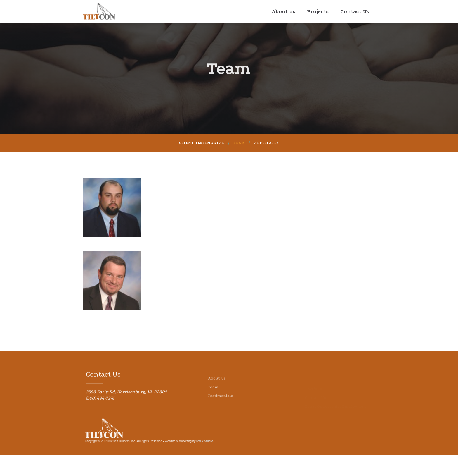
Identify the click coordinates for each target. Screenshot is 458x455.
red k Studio (201, 441)
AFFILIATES (266, 143)
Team (239, 143)
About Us (217, 386)
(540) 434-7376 (100, 401)
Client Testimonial (201, 143)
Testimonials (220, 403)
